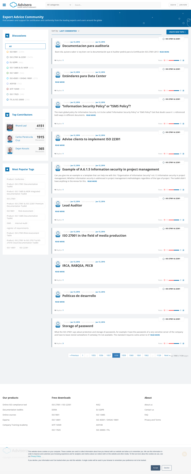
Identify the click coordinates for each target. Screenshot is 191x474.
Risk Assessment (25, 211)
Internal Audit (21, 223)
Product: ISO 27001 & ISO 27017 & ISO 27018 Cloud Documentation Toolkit (23, 241)
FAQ (146, 417)
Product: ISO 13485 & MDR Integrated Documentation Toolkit (23, 192)
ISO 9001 (11, 211)
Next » (167, 358)
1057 (109, 358)
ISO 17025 (56, 432)
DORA (54, 412)
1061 (139, 358)
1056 (101, 358)
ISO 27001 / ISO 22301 (61, 407)
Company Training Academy (15, 427)
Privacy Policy (36, 456)
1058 (116, 358)
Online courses (9, 417)
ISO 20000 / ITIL (103, 432)
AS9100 (99, 427)
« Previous (74, 358)
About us (149, 407)
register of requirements (18, 228)
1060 (131, 358)
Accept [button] (155, 468)
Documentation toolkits (13, 412)
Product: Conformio (15, 179)
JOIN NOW (183, 5)
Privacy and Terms (153, 422)
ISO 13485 (100, 417)
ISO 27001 (11, 198)
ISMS (9, 223)
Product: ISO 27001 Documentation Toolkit (22, 185)
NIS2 (98, 407)
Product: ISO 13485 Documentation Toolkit (22, 217)
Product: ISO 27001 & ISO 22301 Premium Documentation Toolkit (25, 204)
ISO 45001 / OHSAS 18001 (107, 422)
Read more (164, 52)
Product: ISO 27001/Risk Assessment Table (23, 234)
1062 (146, 358)
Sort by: (55, 31)
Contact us (149, 412)
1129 (159, 358)
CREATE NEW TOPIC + (177, 32)
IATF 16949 (56, 427)
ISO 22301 (23, 247)
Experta (6, 422)
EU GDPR (100, 412)
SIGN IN (173, 5)
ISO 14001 (11, 247)
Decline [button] (166, 468)
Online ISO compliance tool (15, 407)
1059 (124, 358)
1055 (93, 358)
